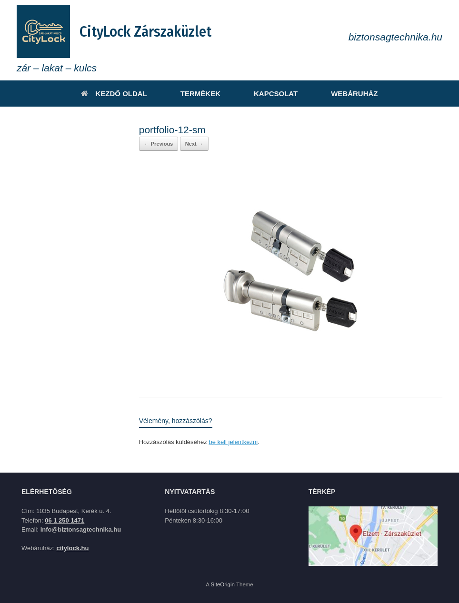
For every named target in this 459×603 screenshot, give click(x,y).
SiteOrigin (222, 584)
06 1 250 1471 (64, 520)
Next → (194, 144)
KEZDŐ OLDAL (114, 93)
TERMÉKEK (200, 93)
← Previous (158, 144)
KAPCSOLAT (276, 93)
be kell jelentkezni (233, 441)
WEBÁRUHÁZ (354, 93)
